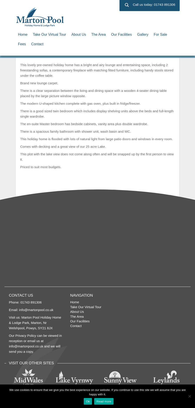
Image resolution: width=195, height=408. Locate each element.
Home (23, 34)
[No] (189, 396)
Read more (103, 401)
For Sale (160, 34)
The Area (98, 34)
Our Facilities (121, 34)
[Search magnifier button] (126, 5)
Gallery (143, 34)
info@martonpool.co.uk (36, 310)
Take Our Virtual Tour (49, 34)
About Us (78, 34)
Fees (22, 44)
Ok (88, 401)
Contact (37, 44)
